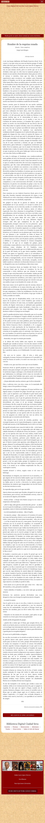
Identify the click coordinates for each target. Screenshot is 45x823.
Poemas (15, 727)
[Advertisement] (22, 20)
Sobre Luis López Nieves (22, 775)
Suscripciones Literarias (22, 783)
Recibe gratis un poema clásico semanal (22, 791)
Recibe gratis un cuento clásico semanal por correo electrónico (22, 36)
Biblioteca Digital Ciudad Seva (23, 723)
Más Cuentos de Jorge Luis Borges (22, 715)
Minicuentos (25, 727)
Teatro (8, 729)
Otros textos (17, 729)
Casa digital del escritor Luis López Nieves (22, 6)
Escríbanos (22, 779)
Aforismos (35, 727)
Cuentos (7, 727)
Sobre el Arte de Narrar (31, 729)
